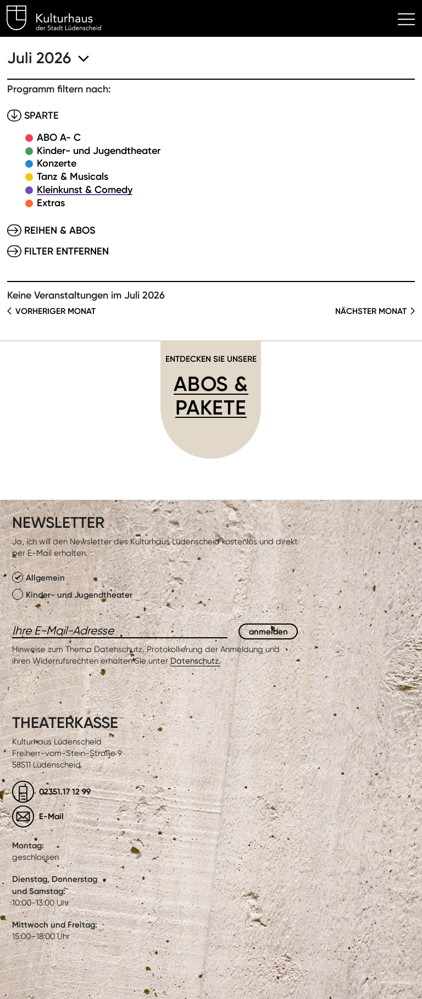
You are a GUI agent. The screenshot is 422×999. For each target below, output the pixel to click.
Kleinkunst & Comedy (84, 190)
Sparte (41, 115)
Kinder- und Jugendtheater (98, 151)
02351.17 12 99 (65, 791)
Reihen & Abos (59, 230)
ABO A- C (59, 137)
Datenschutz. (195, 661)
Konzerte (56, 163)
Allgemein (38, 577)
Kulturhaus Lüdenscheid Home (60, 19)
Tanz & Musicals (72, 176)
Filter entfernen (66, 251)
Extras (51, 203)
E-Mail (51, 816)
